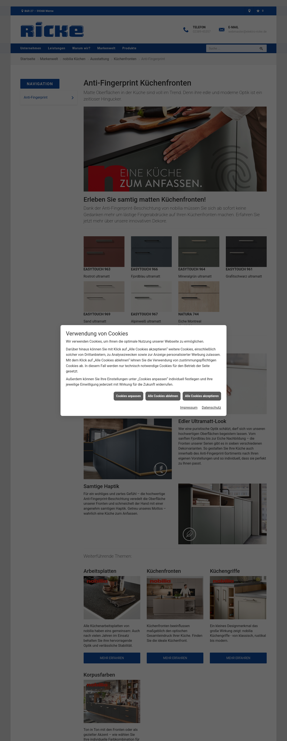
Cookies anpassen (128, 396)
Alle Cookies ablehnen (163, 396)
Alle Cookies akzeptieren (202, 396)
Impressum (189, 408)
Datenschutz (211, 408)
